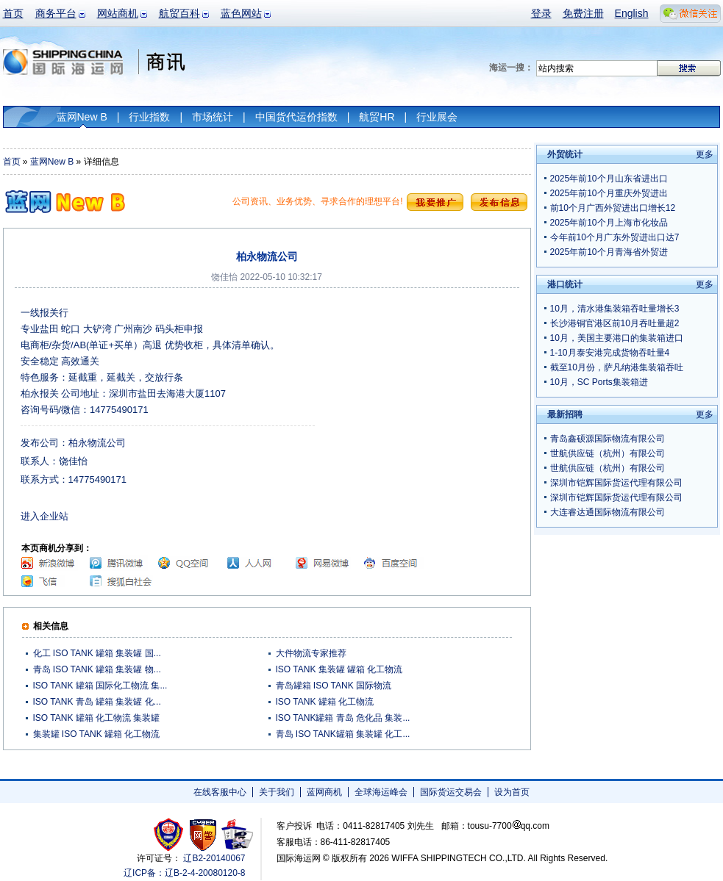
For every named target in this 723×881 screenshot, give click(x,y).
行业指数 (149, 117)
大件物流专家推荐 (311, 653)
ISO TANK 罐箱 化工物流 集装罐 (96, 718)
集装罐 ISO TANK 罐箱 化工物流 (96, 734)
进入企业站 (44, 516)
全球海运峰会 (381, 792)
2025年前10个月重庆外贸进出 (609, 193)
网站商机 (117, 13)
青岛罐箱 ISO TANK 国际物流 (334, 685)
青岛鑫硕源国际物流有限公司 (607, 439)
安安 (236, 834)
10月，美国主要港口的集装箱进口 (616, 338)
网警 (203, 834)
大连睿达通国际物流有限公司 (607, 512)
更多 (704, 154)
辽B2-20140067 (214, 858)
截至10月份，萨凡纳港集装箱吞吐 (616, 367)
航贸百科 (179, 13)
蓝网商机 (324, 792)
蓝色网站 (241, 13)
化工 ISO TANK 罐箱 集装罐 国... (97, 653)
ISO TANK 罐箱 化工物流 (325, 702)
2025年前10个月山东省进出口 (609, 178)
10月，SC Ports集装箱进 (599, 382)
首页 (13, 13)
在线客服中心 (219, 792)
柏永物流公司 (97, 442)
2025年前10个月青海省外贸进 (609, 252)
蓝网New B (82, 117)
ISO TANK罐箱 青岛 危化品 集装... (343, 718)
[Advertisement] (421, 397)
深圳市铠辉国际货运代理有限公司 (616, 483)
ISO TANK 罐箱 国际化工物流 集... (100, 685)
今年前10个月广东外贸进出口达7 (615, 237)
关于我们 (276, 792)
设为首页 (512, 792)
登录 (541, 13)
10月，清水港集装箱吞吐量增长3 (615, 308)
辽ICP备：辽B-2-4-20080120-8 (184, 873)
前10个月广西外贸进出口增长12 (613, 208)
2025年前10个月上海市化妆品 (609, 222)
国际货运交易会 (451, 792)
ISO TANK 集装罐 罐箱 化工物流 (339, 669)
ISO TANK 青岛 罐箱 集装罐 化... (97, 702)
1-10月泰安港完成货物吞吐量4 (610, 353)
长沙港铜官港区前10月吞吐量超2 (615, 323)
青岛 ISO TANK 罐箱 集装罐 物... (97, 669)
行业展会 (436, 117)
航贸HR (376, 117)
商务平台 (55, 13)
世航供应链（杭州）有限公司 (607, 453)
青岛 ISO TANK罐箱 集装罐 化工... (343, 734)
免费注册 (583, 13)
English (632, 13)
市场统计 (212, 117)
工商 (170, 834)
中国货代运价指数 (296, 117)
